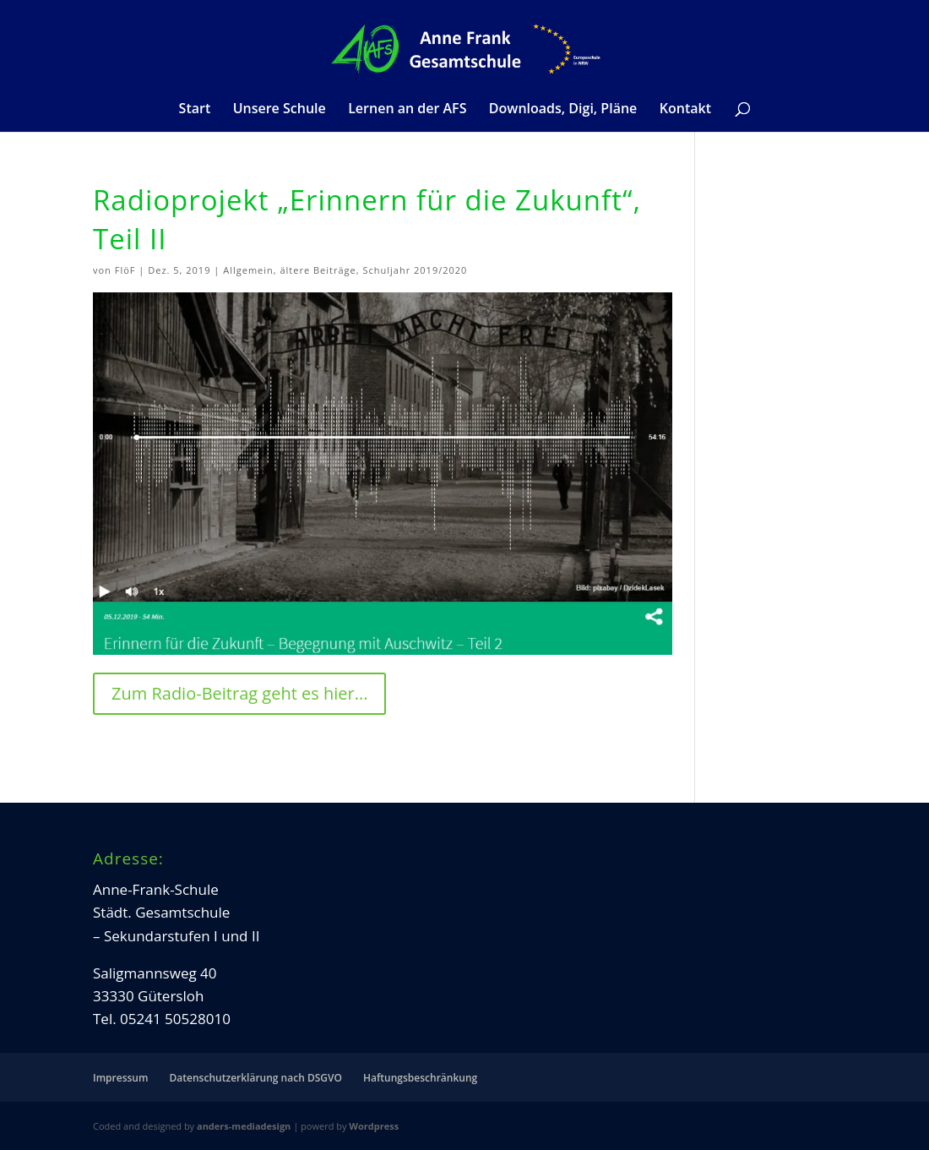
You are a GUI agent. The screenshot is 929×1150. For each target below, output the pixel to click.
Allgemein (248, 270)
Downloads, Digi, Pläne (563, 109)
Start (195, 109)
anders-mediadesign (244, 1126)
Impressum (120, 1078)
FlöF (125, 270)
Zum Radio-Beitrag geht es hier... (239, 693)
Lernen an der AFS (407, 109)
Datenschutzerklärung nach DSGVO (256, 1078)
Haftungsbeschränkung (420, 1078)
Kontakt (685, 109)
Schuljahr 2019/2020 (414, 270)
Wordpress (374, 1126)
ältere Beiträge (318, 270)
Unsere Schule (279, 109)
